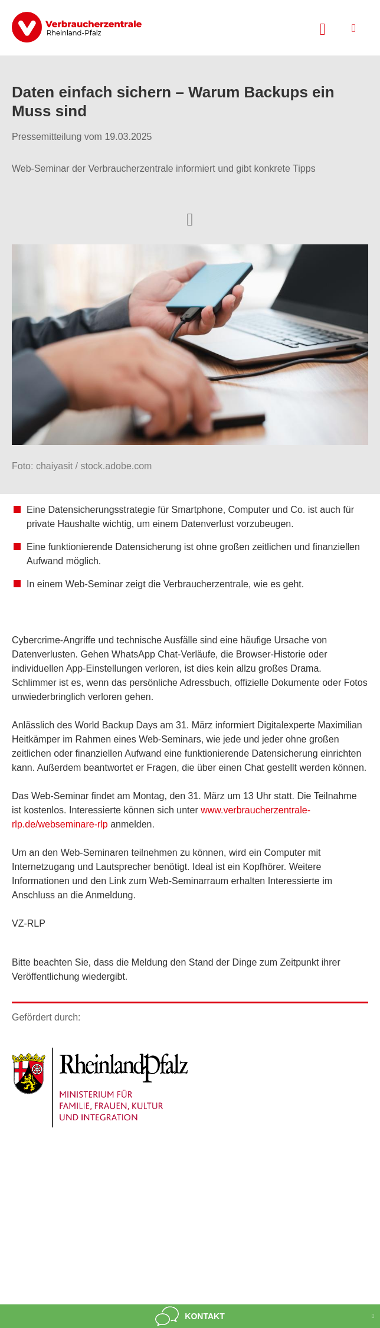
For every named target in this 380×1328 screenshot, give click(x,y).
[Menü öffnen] (353, 28)
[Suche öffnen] (323, 27)
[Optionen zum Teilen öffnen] (190, 218)
